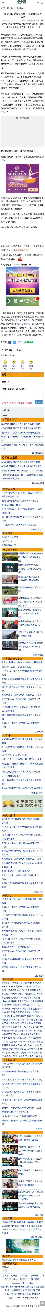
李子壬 (34, 1231)
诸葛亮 (23, 1054)
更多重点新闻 (37, 656)
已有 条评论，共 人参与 (14, 389)
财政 (13, 1024)
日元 (33, 1021)
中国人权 (31, 1261)
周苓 (13, 1227)
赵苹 (38, 1227)
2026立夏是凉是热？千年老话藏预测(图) (19, 1117)
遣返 (39, 1043)
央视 (11, 1043)
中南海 (14, 1010)
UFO (4, 1002)
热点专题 (8, 534)
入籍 (11, 1047)
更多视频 (39, 1216)
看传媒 (11, 1292)
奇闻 (20, 1058)
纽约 (20, 1295)
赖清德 (34, 1002)
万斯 (15, 1006)
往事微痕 (19, 995)
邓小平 (37, 1050)
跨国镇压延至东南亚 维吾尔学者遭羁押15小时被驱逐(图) (30, 648)
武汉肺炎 (18, 984)
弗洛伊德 (36, 999)
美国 (19, 1006)
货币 (17, 1021)
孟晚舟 (40, 1002)
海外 (25, 1047)
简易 (19, 1223)
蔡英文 (39, 1024)
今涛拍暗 (12, 1223)
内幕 (19, 1010)
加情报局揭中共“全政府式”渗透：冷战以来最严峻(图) (29, 570)
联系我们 (24, 1281)
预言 (15, 1058)
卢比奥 (38, 984)
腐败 (8, 1013)
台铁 (19, 991)
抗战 (11, 1050)
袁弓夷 (40, 995)
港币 (38, 1021)
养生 (41, 1058)
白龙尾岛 (6, 1039)
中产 (22, 1024)
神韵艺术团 (19, 1288)
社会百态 (23, 1261)
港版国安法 (7, 999)
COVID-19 (10, 988)
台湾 (33, 1024)
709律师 (29, 1032)
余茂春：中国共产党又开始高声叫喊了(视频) (21, 1109)
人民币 (23, 1021)
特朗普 (31, 984)
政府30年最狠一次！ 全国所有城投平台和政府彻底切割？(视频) (30, 1197)
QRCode (21, 342)
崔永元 (7, 1010)
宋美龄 (30, 1050)
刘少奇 (7, 1054)
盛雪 (33, 1227)
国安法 (40, 991)
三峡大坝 (25, 991)
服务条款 (35, 1277)
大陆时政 (19, 8)
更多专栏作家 (37, 1238)
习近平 (25, 988)
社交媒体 (8, 1017)
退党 (29, 999)
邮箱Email (5, 1268)
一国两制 (35, 1013)
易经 (28, 1054)
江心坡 (13, 1039)
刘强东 (9, 1028)
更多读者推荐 (38, 485)
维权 (23, 1032)
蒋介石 (23, 1050)
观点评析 (14, 1261)
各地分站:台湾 (11, 1295)
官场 (22, 1013)
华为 (4, 1013)
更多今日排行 (37, 794)
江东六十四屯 (19, 1035)
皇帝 (17, 1054)
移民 (20, 1043)
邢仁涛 (18, 1231)
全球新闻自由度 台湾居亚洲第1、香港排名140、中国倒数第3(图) (30, 603)
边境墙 (9, 1006)
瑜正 (24, 1231)
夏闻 (8, 1227)
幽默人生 (36, 1054)
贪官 (35, 1010)
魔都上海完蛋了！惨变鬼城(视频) (16, 668)
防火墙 (18, 1032)
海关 (34, 1043)
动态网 (32, 1292)
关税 (4, 1006)
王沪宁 (34, 1006)
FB (14, 1017)
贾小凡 (24, 1223)
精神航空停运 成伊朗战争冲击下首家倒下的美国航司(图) (30, 558)
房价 (19, 1028)
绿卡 (15, 1047)
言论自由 (37, 1039)
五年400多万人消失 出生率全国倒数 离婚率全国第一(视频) (30, 1164)
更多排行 (39, 1130)
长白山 (39, 1035)
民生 (20, 1047)
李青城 (12, 1231)
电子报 (14, 1277)
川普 (26, 984)
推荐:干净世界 (7, 1288)
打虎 (17, 1013)
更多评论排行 (38, 455)
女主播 (5, 1043)
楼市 (8, 1024)
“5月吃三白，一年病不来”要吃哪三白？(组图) (22, 761)
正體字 (11, 1299)
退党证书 (25, 1292)
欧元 (28, 1021)
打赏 (31, 20)
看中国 (27, 1013)
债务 (38, 1017)
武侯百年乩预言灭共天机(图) (14, 756)
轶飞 (41, 1223)
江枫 (28, 1231)
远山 (4, 1227)
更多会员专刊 (37, 531)
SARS (19, 1039)
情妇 (40, 1010)
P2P (41, 1028)
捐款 (15, 1281)
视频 (5, 1134)
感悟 (6, 1058)
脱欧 (29, 1017)
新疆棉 (33, 991)
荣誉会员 (13, 320)
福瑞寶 (17, 1292)
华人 (15, 1043)
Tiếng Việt (27, 1299)
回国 (6, 1047)
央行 (33, 1017)
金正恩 (20, 1002)
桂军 (6, 1050)
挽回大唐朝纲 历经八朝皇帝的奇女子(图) (20, 502)
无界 (38, 1292)
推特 (25, 1284)
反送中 (29, 1010)
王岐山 (27, 1002)
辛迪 (6, 1234)
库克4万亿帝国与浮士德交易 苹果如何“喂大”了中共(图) (29, 615)
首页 (3, 8)
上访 (36, 1032)
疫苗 (8, 995)
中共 (8, 1002)
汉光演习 (16, 999)
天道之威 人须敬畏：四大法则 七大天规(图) (21, 773)
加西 (38, 1295)
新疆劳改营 (27, 1039)
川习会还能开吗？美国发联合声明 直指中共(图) (22, 472)
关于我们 (24, 1277)
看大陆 (10, 8)
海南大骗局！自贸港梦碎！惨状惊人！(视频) (21, 696)
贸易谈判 (26, 1006)
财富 (17, 1024)
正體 (37, 2)
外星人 (26, 1058)
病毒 (4, 988)
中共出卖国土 (30, 995)
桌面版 (5, 1277)
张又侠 (32, 988)
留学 (29, 1043)
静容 (6, 1231)
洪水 (13, 995)
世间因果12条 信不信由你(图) (15, 1113)
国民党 (24, 999)
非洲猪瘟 (30, 1028)
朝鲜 (18, 1017)
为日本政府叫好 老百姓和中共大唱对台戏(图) (21, 425)
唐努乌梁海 (30, 1035)
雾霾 (4, 1032)
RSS (31, 1284)
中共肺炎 (6, 984)
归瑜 (37, 1223)
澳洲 (37, 1047)
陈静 (17, 1227)
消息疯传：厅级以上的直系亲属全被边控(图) (21, 434)
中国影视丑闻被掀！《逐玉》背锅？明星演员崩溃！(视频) (30, 1152)
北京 (4, 1028)
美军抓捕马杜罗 (9, 546)
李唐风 (23, 1227)
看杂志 (36, 1288)
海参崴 (27, 1024)
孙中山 (16, 1050)
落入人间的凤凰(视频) (11, 777)
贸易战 (19, 988)
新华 (27, 151)
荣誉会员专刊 (10, 490)
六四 (38, 988)
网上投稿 (35, 1281)
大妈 (15, 1028)
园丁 (28, 1227)
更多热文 (39, 977)
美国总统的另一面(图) (11, 506)
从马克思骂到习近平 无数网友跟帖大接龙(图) (21, 430)
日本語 (35, 1299)
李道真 (31, 1223)
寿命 (32, 1058)
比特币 (12, 1021)
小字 (41, 20)
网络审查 (8, 1035)
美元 (6, 1021)
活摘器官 (12, 991)
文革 (36, 1058)
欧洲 (34, 1295)
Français (18, 1299)
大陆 (37, 1028)
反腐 (13, 1013)
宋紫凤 (5, 1223)
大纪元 (8, 246)
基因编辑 (10, 1032)
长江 (4, 995)
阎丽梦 (14, 1002)
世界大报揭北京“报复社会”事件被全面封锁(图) (22, 664)
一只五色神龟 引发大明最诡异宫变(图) (19, 526)
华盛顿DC (26, 1295)
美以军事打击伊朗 (10, 538)
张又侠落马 (7, 542)
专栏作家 (8, 1219)
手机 (11, 1058)
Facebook (16, 1284)
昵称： (5, 381)
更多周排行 (38, 893)
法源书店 (29, 1288)
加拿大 (23, 1017)
